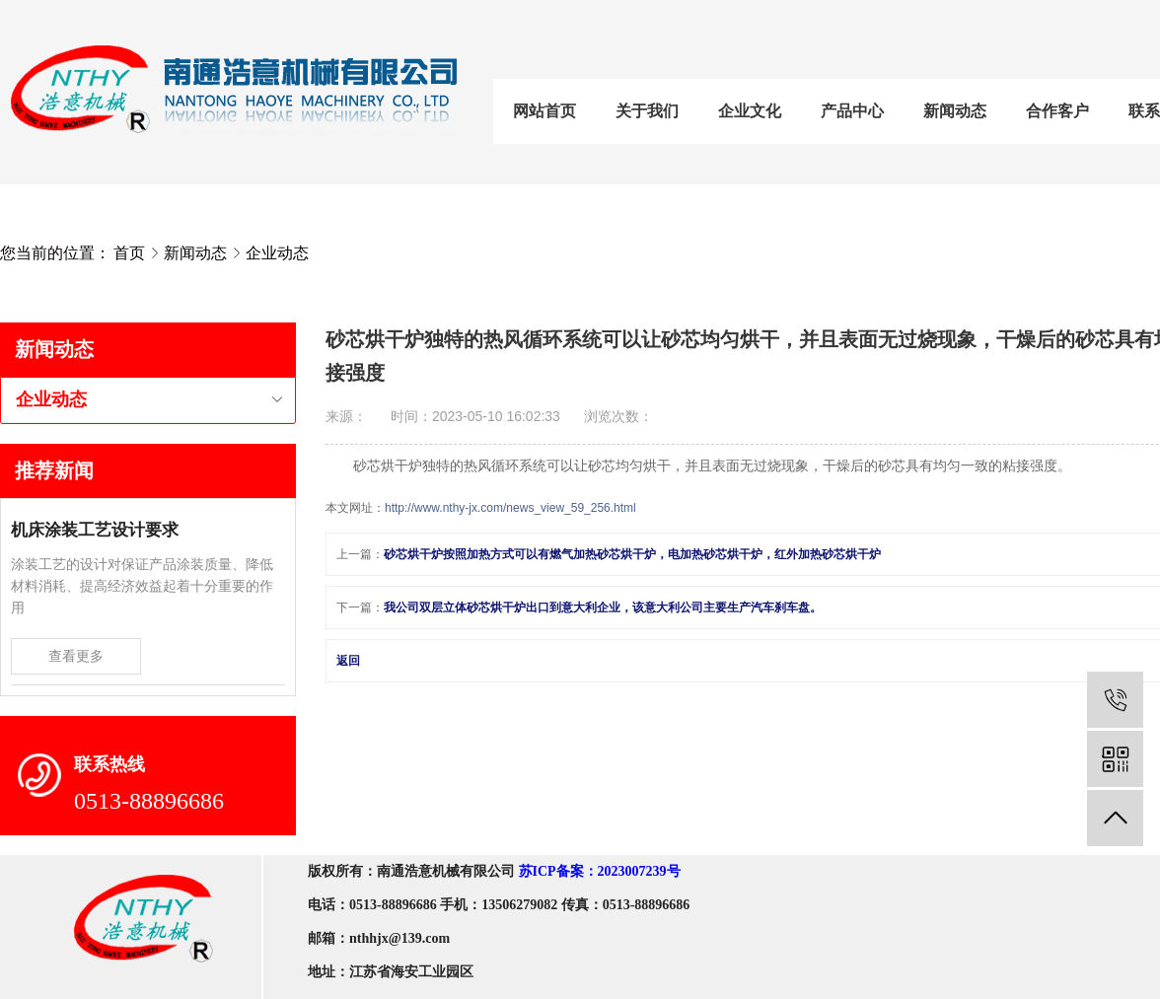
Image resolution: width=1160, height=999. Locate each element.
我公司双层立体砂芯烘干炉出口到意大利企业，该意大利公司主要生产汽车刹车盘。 (603, 607)
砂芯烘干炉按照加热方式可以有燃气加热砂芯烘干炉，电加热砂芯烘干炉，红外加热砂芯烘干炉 (632, 554)
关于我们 (647, 111)
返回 (348, 661)
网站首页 (544, 111)
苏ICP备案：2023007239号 (600, 871)
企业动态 (277, 253)
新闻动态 (954, 111)
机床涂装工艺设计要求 (95, 530)
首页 (129, 253)
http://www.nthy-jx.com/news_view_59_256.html (510, 508)
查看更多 (76, 656)
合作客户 (1057, 111)
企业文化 (749, 111)
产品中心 (852, 111)
